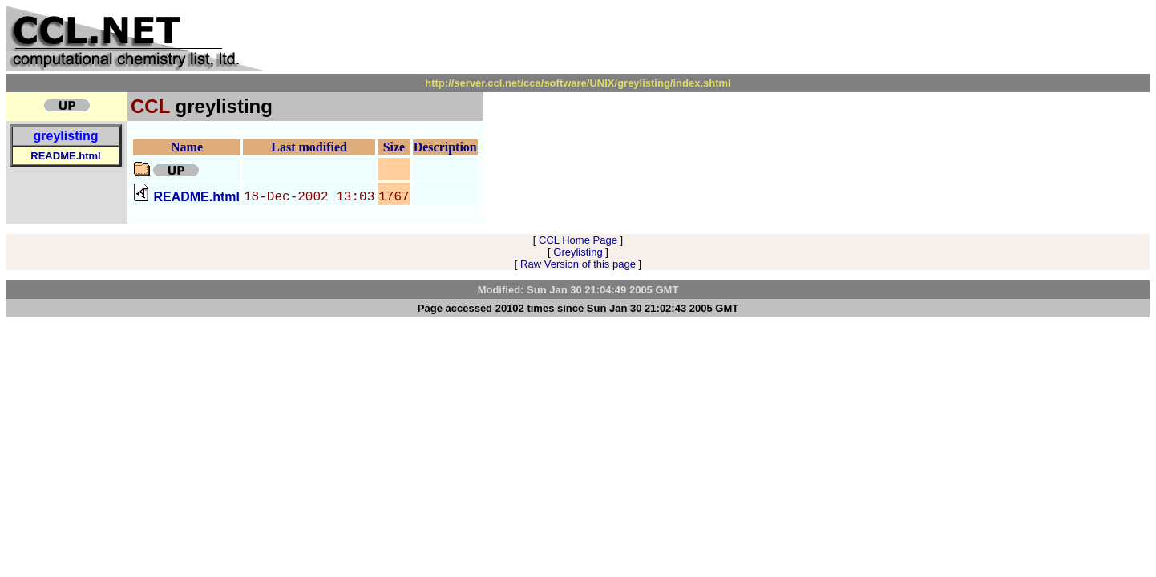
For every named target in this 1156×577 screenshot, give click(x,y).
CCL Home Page (578, 240)
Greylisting (577, 252)
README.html (65, 156)
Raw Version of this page (578, 264)
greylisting (66, 136)
